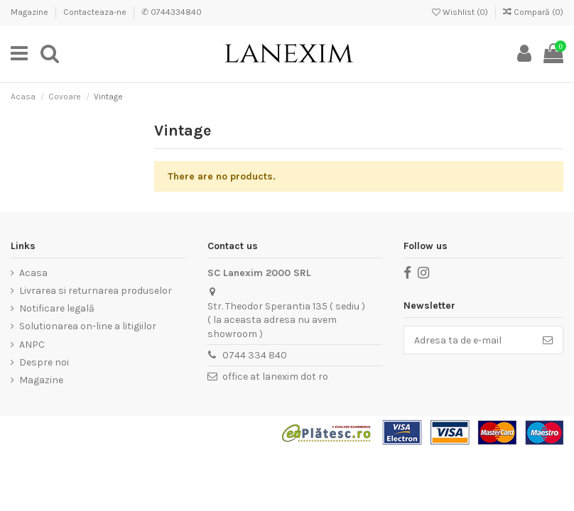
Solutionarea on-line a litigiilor (87, 326)
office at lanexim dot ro (275, 376)
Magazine (30, 12)
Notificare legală (56, 308)
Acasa (33, 273)
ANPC (32, 345)
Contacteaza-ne (96, 12)
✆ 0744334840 (171, 12)
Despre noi (44, 362)
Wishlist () (461, 12)
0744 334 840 (254, 355)
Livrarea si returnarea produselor (95, 291)
